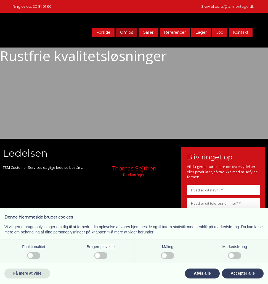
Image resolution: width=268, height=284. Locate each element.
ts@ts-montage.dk (237, 6)
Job (219, 32)
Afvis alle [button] (202, 273)
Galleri (148, 32)
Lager (201, 32)
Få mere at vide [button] (27, 273)
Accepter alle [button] (243, 273)
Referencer (175, 32)
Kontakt (240, 32)
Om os (126, 32)
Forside (103, 32)
